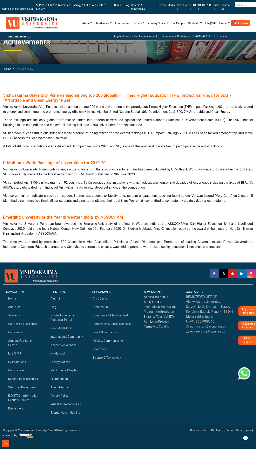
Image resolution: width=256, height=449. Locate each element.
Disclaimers (15, 408)
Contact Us (225, 7)
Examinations (17, 362)
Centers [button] (137, 23)
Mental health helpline (65, 412)
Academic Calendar (63, 345)
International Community (66, 336)
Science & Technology (107, 357)
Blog (53, 307)
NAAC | (201, 7)
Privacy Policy (59, 395)
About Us (14, 307)
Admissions (122, 23)
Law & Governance (105, 332)
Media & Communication (108, 340)
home (12, 298)
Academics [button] (102, 23)
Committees (16, 370)
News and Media (61, 328)
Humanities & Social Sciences (112, 323)
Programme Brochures (159, 311)
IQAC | (193, 7)
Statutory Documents (22, 387)
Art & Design (101, 298)
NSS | (216, 7)
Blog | (126, 7)
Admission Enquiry (156, 297)
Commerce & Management (110, 315)
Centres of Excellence (22, 323)
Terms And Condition (157, 326)
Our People (178, 23)
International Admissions (160, 306)
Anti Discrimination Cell (65, 404)
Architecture (101, 307)
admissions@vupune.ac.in (17, 7)
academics (15, 315)
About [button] (86, 23)
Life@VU (210, 23)
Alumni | (118, 7)
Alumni (55, 298)
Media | (171, 7)
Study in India (152, 301)
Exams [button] (223, 23)
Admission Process (156, 321)
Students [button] (193, 23)
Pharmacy (99, 349)
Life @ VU (14, 353)
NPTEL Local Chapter (64, 370)
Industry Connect (158, 23)
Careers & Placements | (138, 7)
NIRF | (209, 7)
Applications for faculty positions (140, 36)
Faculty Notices (60, 362)
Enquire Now (240, 22)
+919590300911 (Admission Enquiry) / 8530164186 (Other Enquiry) (71, 7)
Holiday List (57, 353)
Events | (162, 7)
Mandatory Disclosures (23, 378)
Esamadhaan (59, 378)
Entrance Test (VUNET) (159, 316)
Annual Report (59, 387)
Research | (182, 7)
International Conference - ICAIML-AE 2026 (193, 36)
